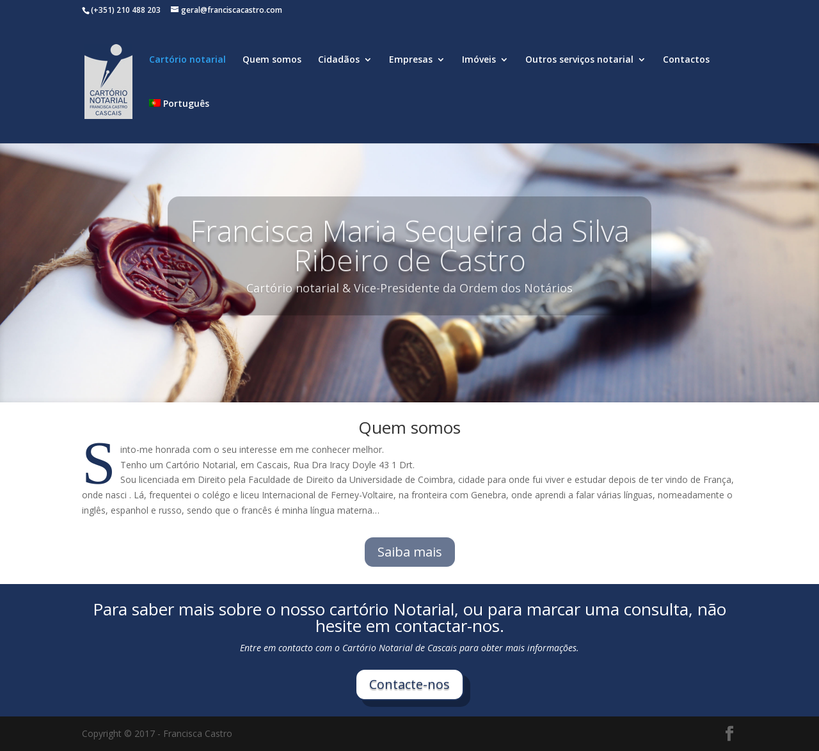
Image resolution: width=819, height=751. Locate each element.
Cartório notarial (187, 60)
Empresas (411, 60)
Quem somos (272, 60)
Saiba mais (410, 551)
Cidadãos (339, 60)
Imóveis (479, 60)
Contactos (686, 60)
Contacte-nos (409, 684)
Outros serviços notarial (579, 60)
